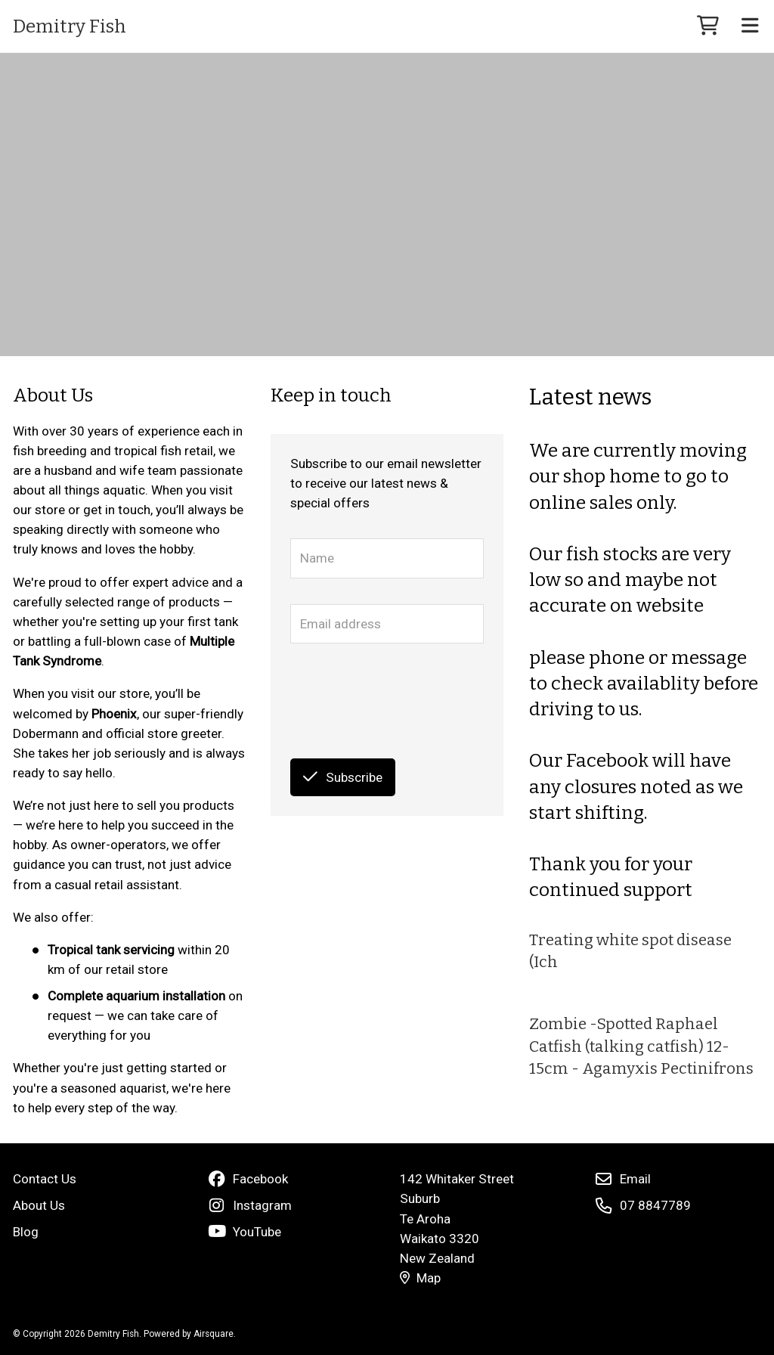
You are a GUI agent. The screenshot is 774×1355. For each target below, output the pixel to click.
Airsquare (214, 1334)
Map (420, 1277)
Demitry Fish (69, 26)
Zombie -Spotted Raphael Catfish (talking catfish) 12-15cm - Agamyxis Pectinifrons (641, 1046)
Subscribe (342, 777)
